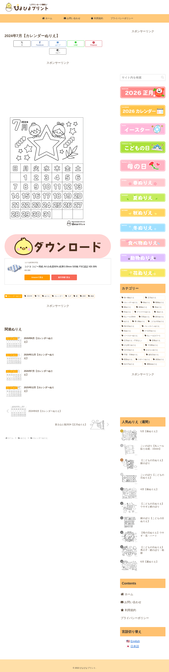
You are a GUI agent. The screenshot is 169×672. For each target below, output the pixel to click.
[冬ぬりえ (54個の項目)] (126, 312)
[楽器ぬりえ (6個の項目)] (158, 359)
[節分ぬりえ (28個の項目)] (158, 317)
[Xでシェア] (13, 43)
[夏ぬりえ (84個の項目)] (127, 307)
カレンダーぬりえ (13, 288)
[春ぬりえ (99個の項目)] (145, 302)
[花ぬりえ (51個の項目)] (159, 312)
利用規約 (128, 610)
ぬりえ (46, 288)
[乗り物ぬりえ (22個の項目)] (138, 321)
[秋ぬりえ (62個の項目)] (158, 307)
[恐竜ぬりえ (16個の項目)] (156, 340)
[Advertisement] (58, 77)
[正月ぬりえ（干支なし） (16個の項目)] (134, 340)
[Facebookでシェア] (31, 43)
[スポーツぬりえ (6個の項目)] (142, 359)
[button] (102, 43)
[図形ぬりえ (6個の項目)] (127, 359)
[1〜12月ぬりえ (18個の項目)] (153, 331)
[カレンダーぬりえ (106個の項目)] (129, 302)
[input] (142, 77)
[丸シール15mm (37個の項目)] (128, 317)
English (135, 641)
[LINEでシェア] (66, 43)
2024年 (28, 288)
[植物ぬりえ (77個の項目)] (143, 307)
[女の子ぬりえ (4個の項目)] (131, 364)
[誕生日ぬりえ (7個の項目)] (155, 355)
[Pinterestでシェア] (84, 43)
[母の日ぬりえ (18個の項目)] (130, 326)
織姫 (91, 288)
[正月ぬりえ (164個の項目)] (154, 298)
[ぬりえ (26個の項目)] (125, 321)
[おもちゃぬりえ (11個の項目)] (153, 350)
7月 (37, 288)
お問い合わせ (131, 602)
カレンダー (57, 288)
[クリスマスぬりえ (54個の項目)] (142, 312)
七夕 (68, 288)
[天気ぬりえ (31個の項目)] (144, 317)
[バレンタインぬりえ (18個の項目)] (153, 326)
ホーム (127, 594)
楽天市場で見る (64, 270)
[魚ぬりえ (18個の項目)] (130, 331)
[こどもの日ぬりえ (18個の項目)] (156, 321)
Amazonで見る (37, 270)
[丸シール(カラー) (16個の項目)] (154, 336)
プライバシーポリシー (135, 618)
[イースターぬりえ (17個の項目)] (131, 336)
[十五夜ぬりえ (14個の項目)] (154, 345)
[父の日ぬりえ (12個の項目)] (131, 350)
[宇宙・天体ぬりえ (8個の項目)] (132, 355)
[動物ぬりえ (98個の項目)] (158, 302)
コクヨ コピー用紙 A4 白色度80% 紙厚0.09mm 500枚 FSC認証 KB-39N (60, 259)
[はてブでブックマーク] (48, 43)
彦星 (83, 288)
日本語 (135, 646)
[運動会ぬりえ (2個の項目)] (154, 364)
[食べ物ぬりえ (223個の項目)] (131, 298)
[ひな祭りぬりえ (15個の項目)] (131, 345)
